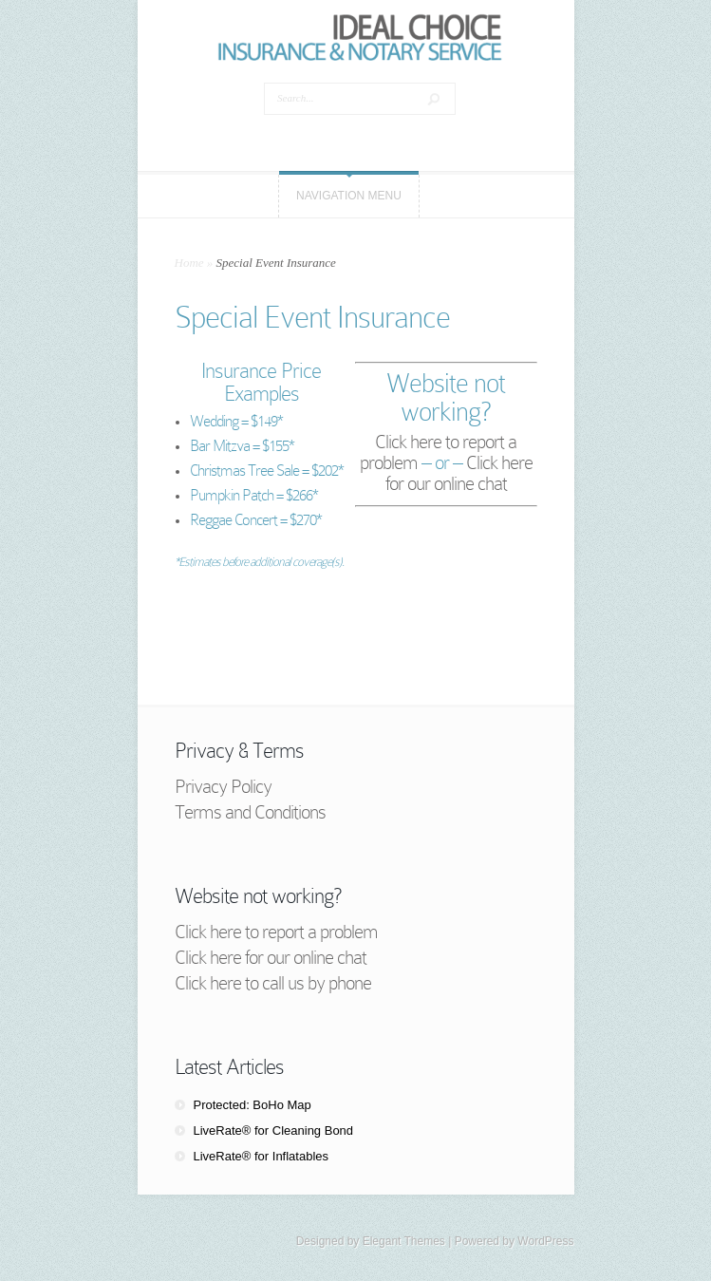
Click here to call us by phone (273, 982)
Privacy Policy (223, 786)
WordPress (545, 1241)
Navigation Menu (349, 195)
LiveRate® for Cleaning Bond (274, 1130)
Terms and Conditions (250, 811)
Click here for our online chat (459, 473)
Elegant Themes (404, 1241)
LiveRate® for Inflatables (261, 1156)
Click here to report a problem (276, 931)
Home (189, 262)
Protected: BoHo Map (252, 1105)
